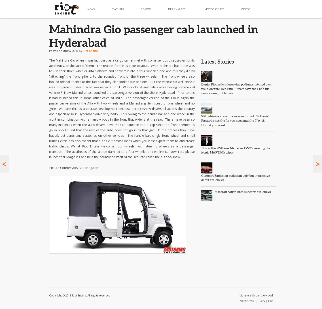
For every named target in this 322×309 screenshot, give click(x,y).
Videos (245, 9)
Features (118, 9)
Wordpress (246, 301)
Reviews (146, 9)
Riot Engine (90, 51)
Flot (270, 301)
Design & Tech (178, 9)
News (91, 9)
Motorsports (214, 9)
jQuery (261, 301)
